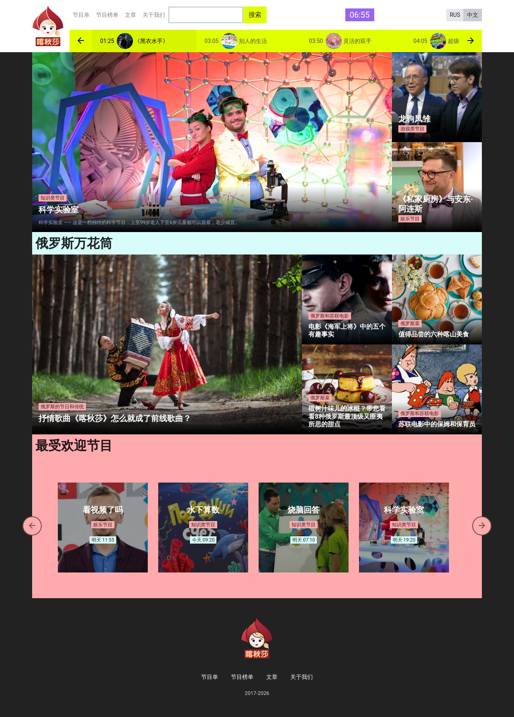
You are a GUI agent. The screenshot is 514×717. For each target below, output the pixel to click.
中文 (472, 15)
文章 (130, 15)
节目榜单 (107, 15)
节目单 (81, 15)
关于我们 (154, 15)
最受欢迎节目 (73, 445)
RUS (455, 15)
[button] (80, 41)
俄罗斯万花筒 (73, 243)
